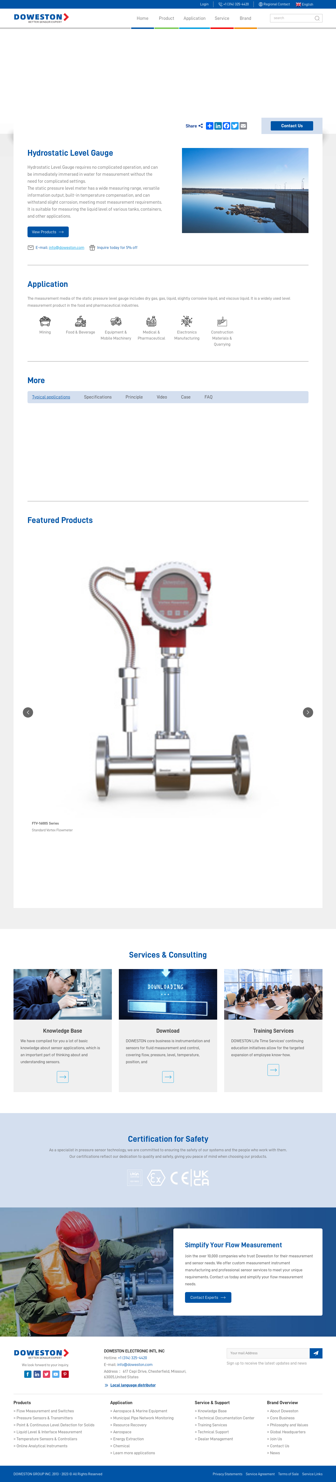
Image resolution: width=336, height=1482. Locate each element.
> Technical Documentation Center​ (224, 1418)
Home (117, 67)
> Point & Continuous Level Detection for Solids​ (54, 1425)
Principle (134, 397)
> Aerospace (120, 1432)
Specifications (98, 397)
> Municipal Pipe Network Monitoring (142, 1418)
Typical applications (51, 397)
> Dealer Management (214, 1439)
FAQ (209, 397)
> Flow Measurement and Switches (44, 1411)
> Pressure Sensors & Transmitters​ (43, 1418)
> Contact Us (278, 1446)
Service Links (312, 1474)
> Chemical (120, 1446)
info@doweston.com (66, 247)
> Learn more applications (132, 1453)
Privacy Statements (227, 1474)
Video (162, 397)
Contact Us (292, 126)
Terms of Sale (288, 1474)
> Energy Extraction (127, 1439)
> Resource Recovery (128, 1425)
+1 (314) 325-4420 (132, 1358)
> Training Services (211, 1425)
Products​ (136, 67)
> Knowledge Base (211, 1411)
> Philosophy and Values (287, 1425)
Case (186, 397)
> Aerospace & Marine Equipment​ (138, 1411)
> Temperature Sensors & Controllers (45, 1439)
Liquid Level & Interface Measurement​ (187, 67)
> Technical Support (212, 1432)
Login (204, 4)
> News (273, 1453)
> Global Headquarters (286, 1432)
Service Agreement (260, 1474)
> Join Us (274, 1439)
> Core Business (281, 1418)
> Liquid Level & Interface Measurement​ (48, 1432)
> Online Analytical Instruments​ (40, 1446)
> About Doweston (282, 1411)
